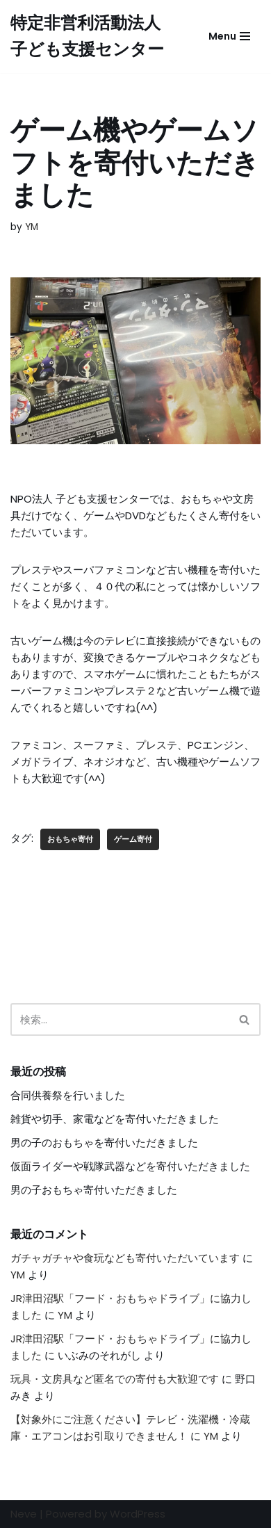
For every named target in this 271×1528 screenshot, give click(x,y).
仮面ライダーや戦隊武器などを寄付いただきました (130, 1166)
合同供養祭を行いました (67, 1095)
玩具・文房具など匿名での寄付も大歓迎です (114, 1379)
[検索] (119, 1019)
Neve (23, 1513)
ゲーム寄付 (133, 839)
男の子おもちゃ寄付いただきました (93, 1189)
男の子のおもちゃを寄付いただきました (104, 1142)
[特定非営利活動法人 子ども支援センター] (93, 36)
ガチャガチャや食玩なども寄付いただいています (125, 1258)
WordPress (137, 1513)
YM (31, 227)
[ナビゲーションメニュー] (229, 36)
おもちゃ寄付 (70, 839)
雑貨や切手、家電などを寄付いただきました (114, 1119)
